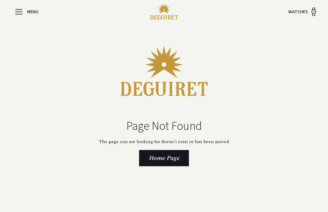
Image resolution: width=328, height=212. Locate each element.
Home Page (164, 158)
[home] (164, 12)
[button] (19, 12)
